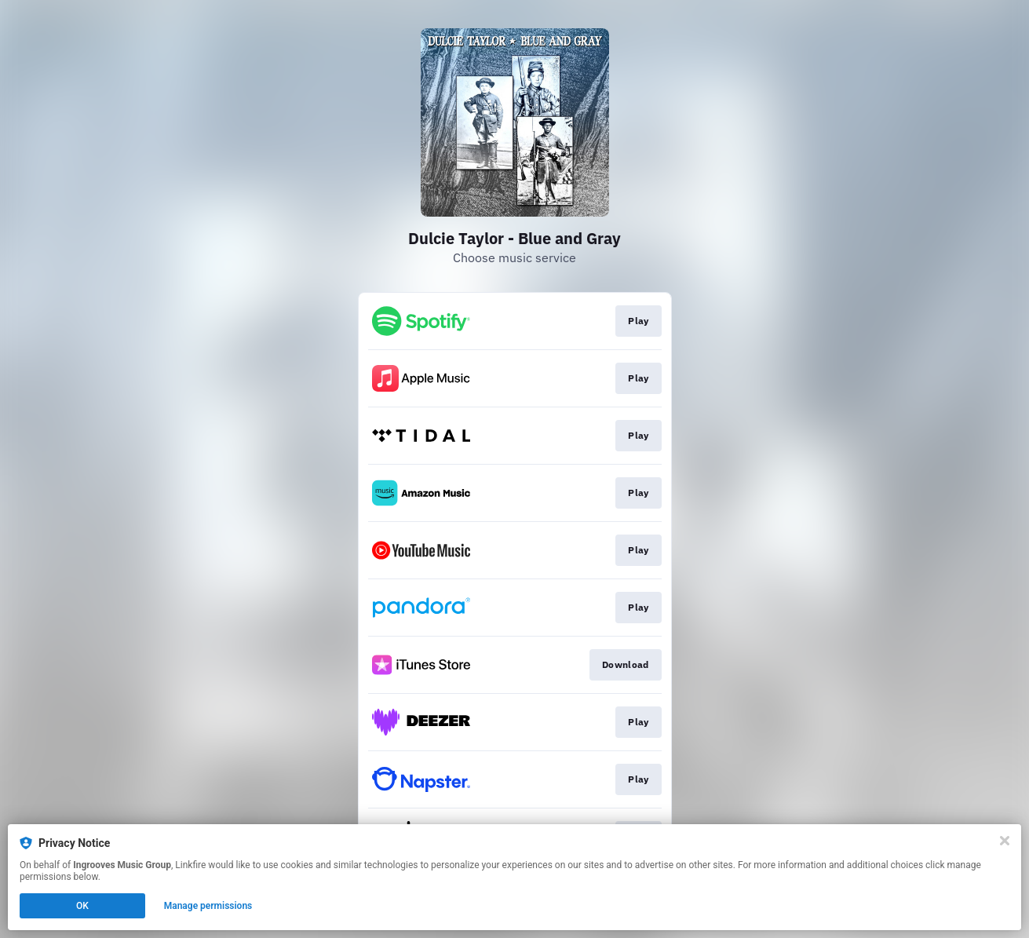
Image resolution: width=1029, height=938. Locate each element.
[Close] (1004, 840)
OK (82, 905)
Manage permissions (208, 905)
